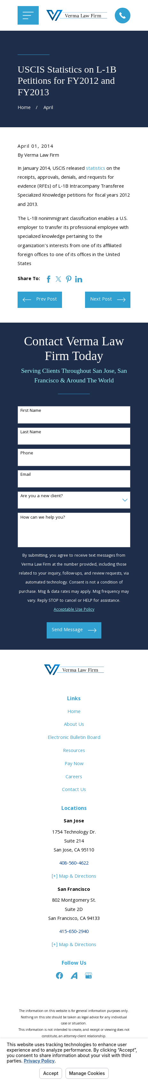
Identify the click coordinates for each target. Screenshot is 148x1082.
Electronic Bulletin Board (74, 738)
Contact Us (74, 790)
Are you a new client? (41, 496)
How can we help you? (42, 518)
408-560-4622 (74, 863)
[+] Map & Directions (74, 877)
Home (74, 712)
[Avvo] (74, 975)
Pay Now (74, 764)
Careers (74, 777)
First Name (30, 411)
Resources (74, 751)
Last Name (30, 432)
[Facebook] (59, 975)
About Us (74, 725)
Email (25, 475)
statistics (95, 169)
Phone (26, 453)
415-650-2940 (74, 932)
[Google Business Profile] (88, 975)
